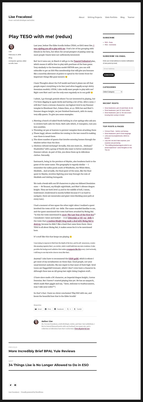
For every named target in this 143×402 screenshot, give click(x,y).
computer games (15, 61)
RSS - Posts (109, 42)
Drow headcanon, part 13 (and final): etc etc (119, 108)
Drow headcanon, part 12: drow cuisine (117, 110)
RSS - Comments (110, 45)
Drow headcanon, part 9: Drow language (118, 133)
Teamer (131, 17)
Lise (10, 51)
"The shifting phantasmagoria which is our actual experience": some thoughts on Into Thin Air (118, 147)
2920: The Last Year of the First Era (78, 215)
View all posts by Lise (82, 329)
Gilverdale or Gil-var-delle (80, 218)
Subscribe (109, 75)
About (81, 17)
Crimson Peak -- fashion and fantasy (116, 131)
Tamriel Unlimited (82, 61)
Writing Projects (95, 17)
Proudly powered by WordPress (32, 392)
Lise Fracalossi (20, 17)
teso (16, 63)
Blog (122, 17)
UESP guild (73, 258)
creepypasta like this (73, 249)
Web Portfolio (111, 17)
